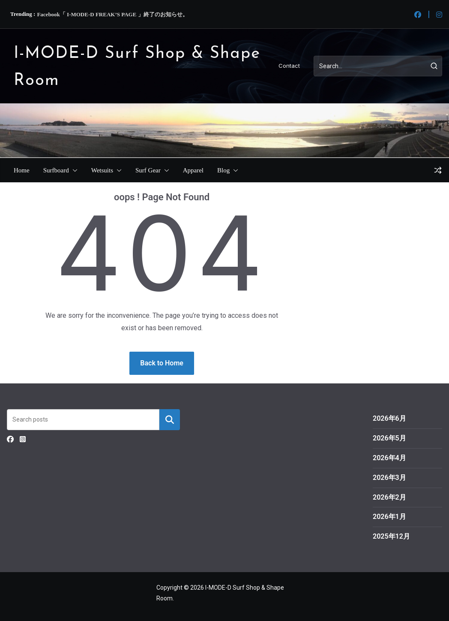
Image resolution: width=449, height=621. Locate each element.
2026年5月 (389, 438)
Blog (223, 170)
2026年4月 (389, 458)
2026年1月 (389, 516)
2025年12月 (391, 536)
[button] (73, 170)
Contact (289, 65)
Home (22, 170)
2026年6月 (389, 418)
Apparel (193, 170)
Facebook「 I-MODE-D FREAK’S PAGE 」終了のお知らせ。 (112, 14)
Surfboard (56, 170)
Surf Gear (148, 170)
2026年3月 (389, 477)
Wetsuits (102, 170)
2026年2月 (389, 497)
